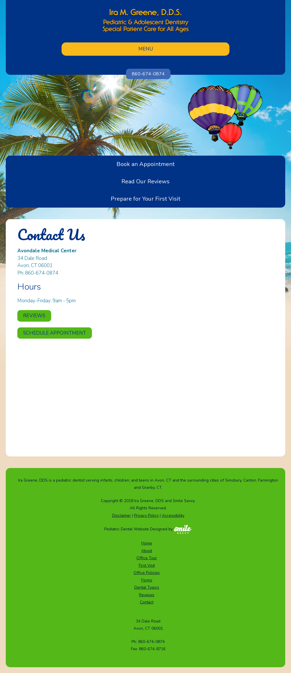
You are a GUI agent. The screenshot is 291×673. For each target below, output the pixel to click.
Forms (146, 580)
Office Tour (146, 558)
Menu (145, 49)
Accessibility (173, 515)
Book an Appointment (145, 164)
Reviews (34, 315)
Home (146, 543)
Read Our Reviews (145, 181)
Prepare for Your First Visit (145, 199)
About (146, 550)
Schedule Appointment (54, 333)
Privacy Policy (146, 515)
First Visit (147, 565)
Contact (146, 602)
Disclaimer (121, 515)
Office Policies (147, 572)
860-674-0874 (148, 74)
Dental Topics (146, 587)
